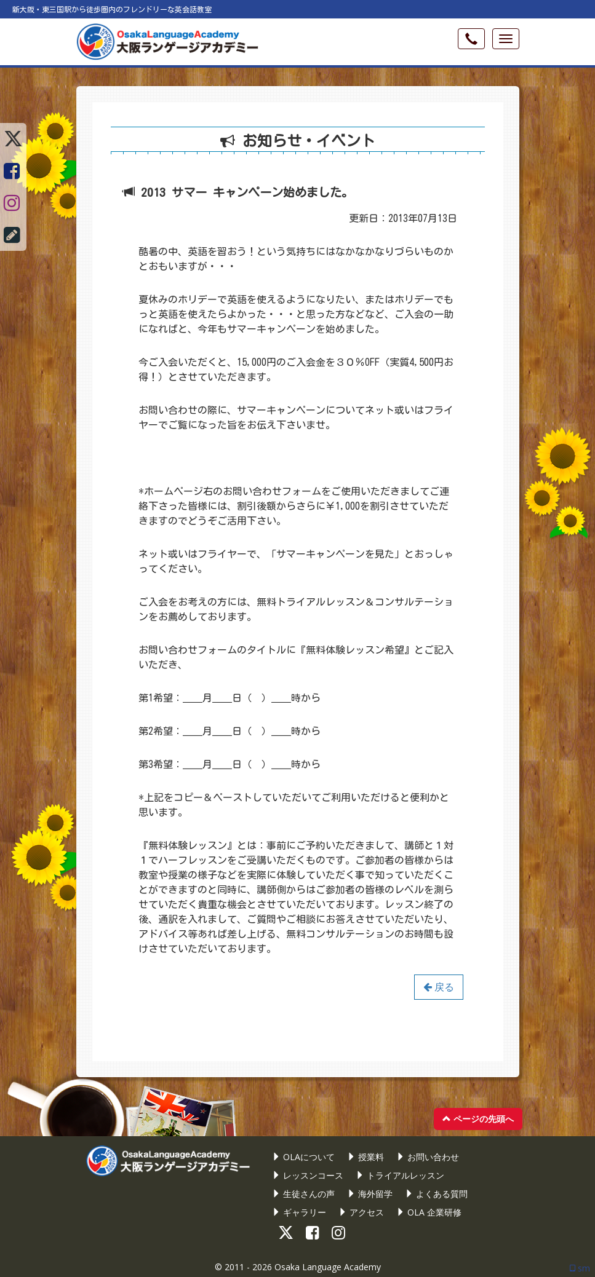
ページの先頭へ (478, 1119)
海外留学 (370, 1194)
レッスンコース (307, 1175)
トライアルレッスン (400, 1175)
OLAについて (303, 1157)
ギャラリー (299, 1212)
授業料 (365, 1157)
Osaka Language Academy (327, 1267)
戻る (438, 987)
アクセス (361, 1212)
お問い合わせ (427, 1157)
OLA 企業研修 (428, 1212)
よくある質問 (436, 1194)
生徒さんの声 (303, 1194)
